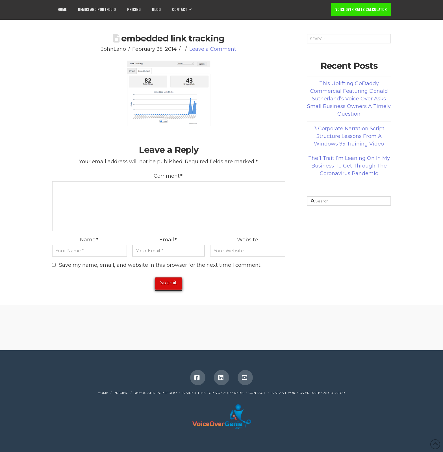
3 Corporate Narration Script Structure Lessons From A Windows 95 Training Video (349, 136)
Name (89, 240)
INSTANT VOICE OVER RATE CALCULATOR (308, 393)
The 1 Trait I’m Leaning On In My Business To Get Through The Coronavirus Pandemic (349, 166)
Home (103, 393)
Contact (257, 393)
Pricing (121, 393)
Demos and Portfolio (155, 393)
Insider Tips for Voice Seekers (213, 393)
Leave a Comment (212, 49)
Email (168, 240)
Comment (168, 176)
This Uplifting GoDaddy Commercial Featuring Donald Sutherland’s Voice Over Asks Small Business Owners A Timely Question (349, 98)
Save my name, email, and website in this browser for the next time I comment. (160, 265)
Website (247, 240)
